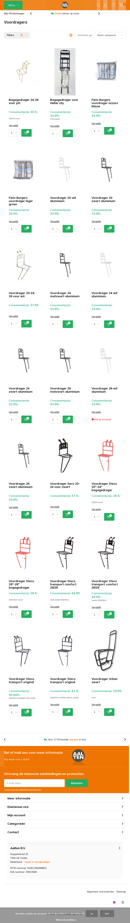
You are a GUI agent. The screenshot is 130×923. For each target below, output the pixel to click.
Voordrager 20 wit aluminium (63, 201)
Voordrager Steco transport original (21, 683)
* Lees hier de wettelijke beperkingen (22, 792)
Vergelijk (13, 128)
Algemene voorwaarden (100, 894)
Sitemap (121, 894)
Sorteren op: (85, 37)
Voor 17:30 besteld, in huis (67, 742)
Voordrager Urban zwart (104, 683)
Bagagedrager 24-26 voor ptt (23, 103)
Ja (92, 913)
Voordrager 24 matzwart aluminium (65, 297)
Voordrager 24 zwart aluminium (20, 392)
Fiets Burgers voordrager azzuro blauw (105, 105)
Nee (107, 913)
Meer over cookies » (66, 919)
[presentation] (32, 16)
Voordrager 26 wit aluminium (104, 392)
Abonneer (77, 785)
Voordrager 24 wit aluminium (104, 297)
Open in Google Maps (37, 864)
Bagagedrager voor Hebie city (64, 103)
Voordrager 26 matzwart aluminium (65, 392)
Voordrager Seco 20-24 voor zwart (65, 487)
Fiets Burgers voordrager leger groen (21, 203)
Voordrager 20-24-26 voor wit (22, 297)
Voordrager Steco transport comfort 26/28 (63, 587)
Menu (11, 5)
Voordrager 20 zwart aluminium (103, 201)
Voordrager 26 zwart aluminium (20, 487)
